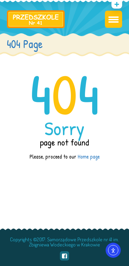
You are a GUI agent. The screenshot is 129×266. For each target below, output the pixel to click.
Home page (89, 156)
